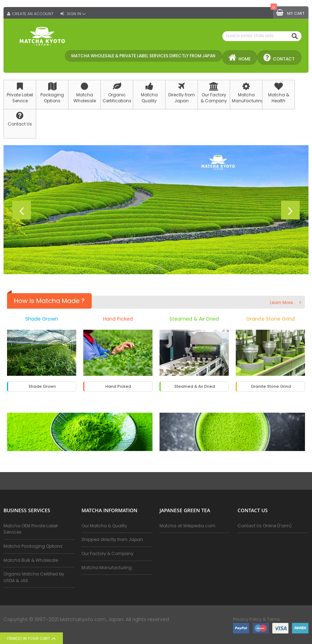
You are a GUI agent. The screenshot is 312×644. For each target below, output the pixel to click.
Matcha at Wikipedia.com (187, 526)
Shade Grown (41, 319)
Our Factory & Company (108, 553)
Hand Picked (118, 319)
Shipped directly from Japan (112, 540)
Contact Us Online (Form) (265, 526)
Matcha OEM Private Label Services (31, 529)
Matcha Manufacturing (107, 568)
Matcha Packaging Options (33, 546)
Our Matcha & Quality (104, 526)
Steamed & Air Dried (194, 319)
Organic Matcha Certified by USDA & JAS (34, 577)
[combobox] (261, 36)
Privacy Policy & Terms (256, 620)
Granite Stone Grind (270, 319)
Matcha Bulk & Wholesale (31, 560)
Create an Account (32, 14)
